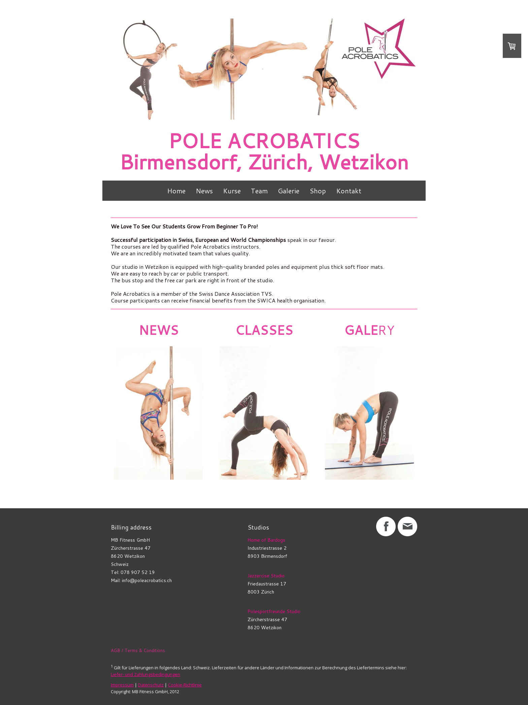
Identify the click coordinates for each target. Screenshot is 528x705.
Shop (317, 190)
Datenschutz (151, 685)
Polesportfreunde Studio (274, 611)
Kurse (232, 190)
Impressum (122, 685)
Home (176, 190)
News (204, 190)
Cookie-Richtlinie (185, 685)
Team (259, 190)
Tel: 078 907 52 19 (133, 572)
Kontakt (348, 190)
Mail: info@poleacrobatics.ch (141, 580)
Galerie (288, 190)
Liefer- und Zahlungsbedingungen (145, 674)
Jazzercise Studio (266, 575)
